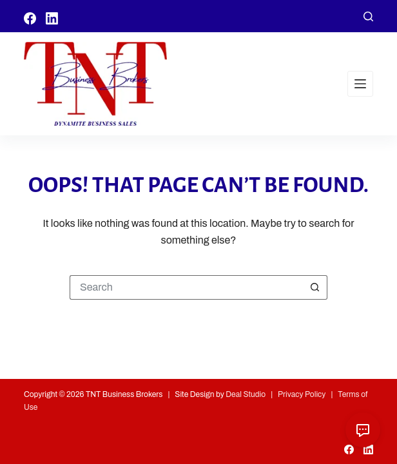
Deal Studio (246, 394)
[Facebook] (30, 18)
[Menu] (360, 84)
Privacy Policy (301, 394)
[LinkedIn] (52, 18)
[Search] (368, 16)
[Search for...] (186, 287)
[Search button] (315, 287)
